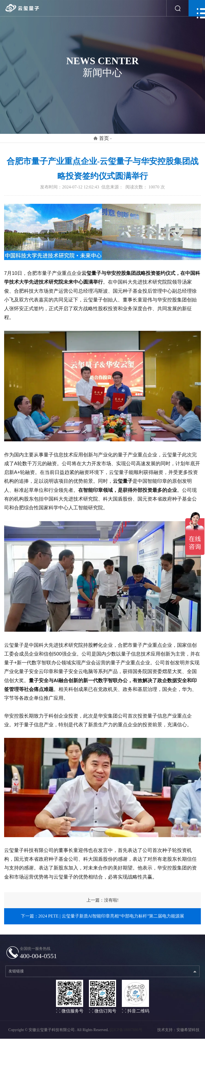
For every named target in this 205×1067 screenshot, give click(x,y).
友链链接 (16, 975)
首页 (104, 138)
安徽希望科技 (188, 1034)
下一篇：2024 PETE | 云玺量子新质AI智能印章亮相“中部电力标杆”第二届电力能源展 (102, 916)
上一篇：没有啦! (102, 900)
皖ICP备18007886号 (125, 1034)
